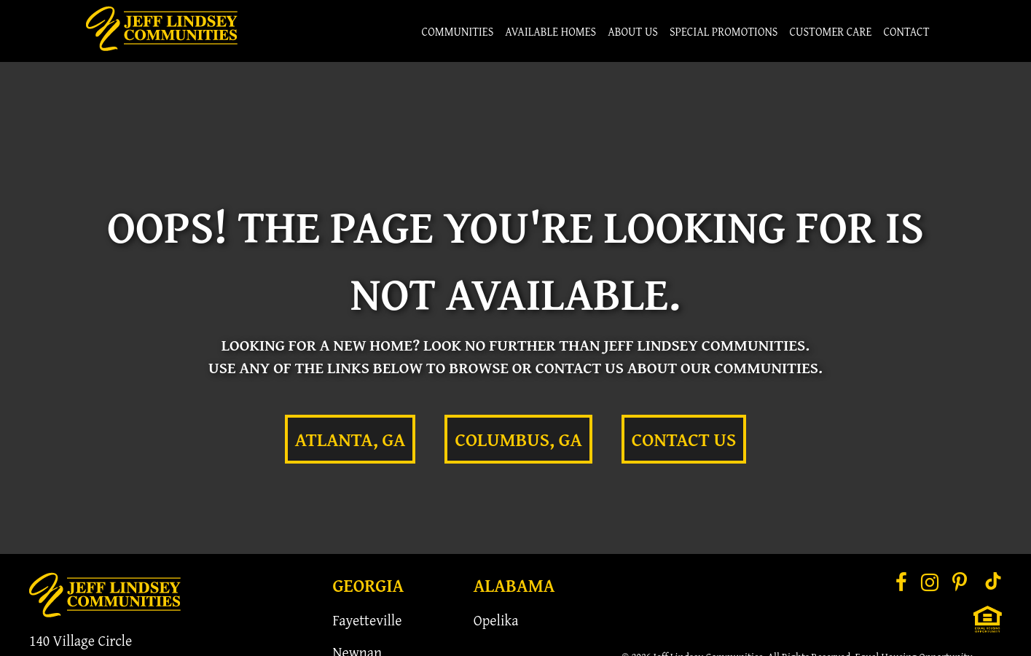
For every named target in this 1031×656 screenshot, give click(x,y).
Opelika (496, 619)
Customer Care (830, 31)
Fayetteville (367, 619)
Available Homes (550, 31)
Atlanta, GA (350, 439)
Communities (458, 31)
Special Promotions (724, 31)
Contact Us (684, 439)
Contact (906, 31)
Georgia (368, 585)
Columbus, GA (518, 439)
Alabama (514, 585)
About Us (633, 31)
